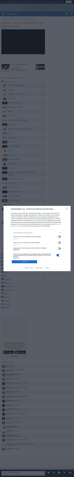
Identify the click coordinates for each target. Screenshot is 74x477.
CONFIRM (24, 261)
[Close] (67, 209)
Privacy (47, 268)
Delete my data (29, 268)
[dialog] (37, 238)
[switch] (58, 236)
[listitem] (37, 233)
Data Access (39, 268)
